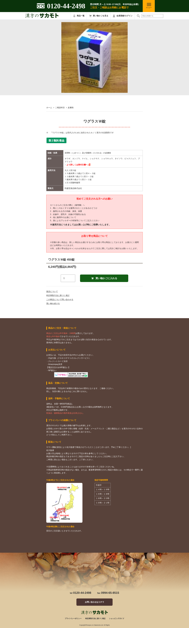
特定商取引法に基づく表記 (57, 295)
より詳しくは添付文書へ (77, 165)
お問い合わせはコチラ (94, 602)
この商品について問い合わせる (59, 300)
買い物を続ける (53, 303)
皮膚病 (71, 108)
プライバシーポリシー (73, 618)
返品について (52, 291)
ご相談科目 (60, 108)
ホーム (49, 108)
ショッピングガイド (116, 618)
